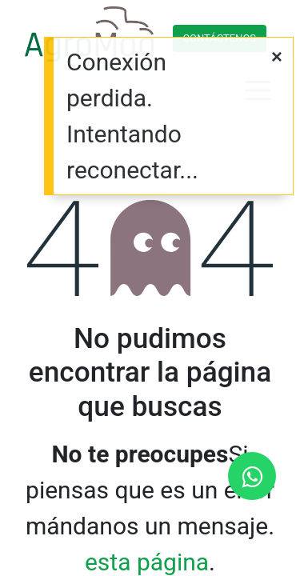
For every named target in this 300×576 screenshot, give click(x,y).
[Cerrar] (277, 58)
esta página (147, 562)
